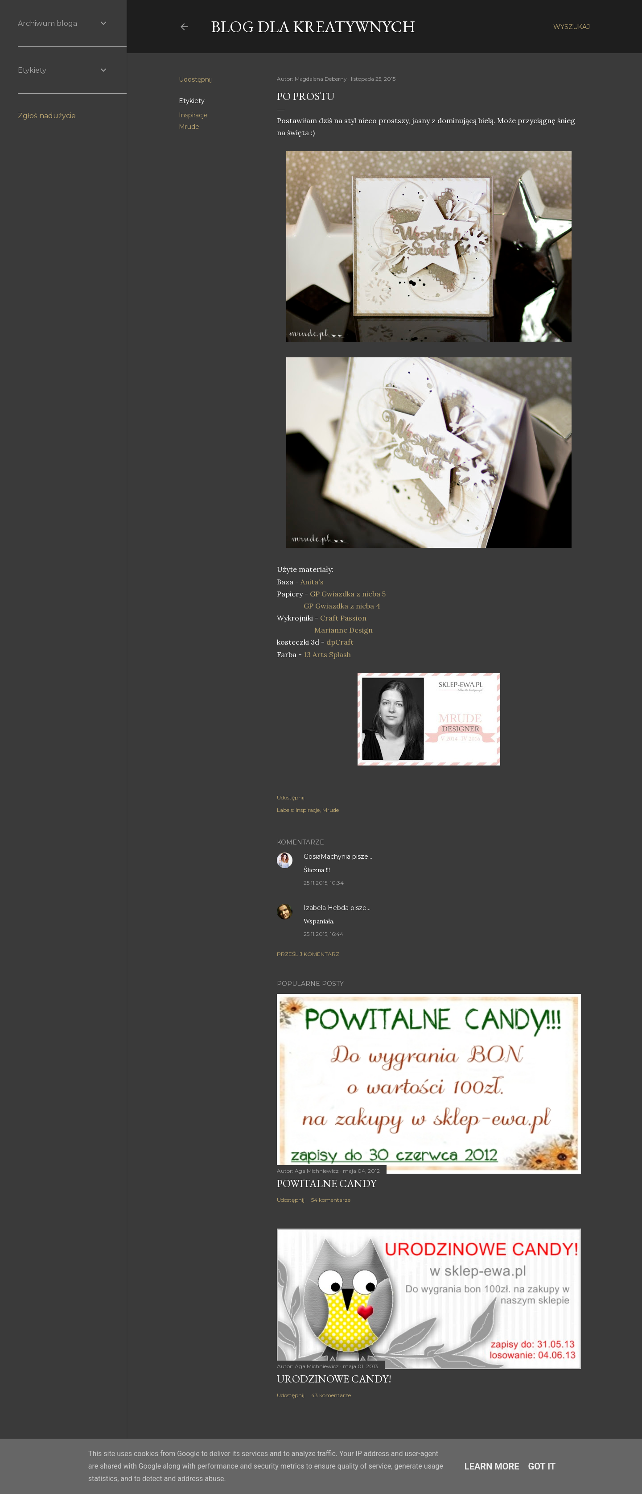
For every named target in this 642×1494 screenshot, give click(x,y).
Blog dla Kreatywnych (313, 26)
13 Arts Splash (327, 654)
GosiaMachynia (327, 857)
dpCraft (340, 641)
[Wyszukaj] (571, 26)
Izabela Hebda (326, 908)
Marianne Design (343, 629)
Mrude (189, 127)
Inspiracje (193, 115)
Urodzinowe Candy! (334, 1379)
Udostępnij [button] (195, 79)
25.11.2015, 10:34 (324, 882)
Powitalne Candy (326, 1183)
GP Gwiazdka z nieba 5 (348, 593)
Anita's (312, 581)
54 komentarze (330, 1199)
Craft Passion (343, 617)
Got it (542, 1466)
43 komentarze (331, 1395)
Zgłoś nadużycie (47, 116)
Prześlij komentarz (308, 954)
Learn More (492, 1466)
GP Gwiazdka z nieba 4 (342, 605)
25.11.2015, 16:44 (323, 934)
